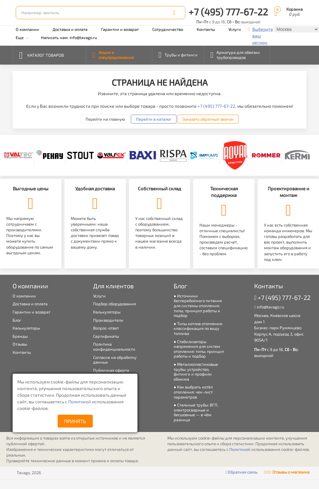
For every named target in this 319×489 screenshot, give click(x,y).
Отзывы (20, 344)
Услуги (234, 29)
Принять (75, 421)
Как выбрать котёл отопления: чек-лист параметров (193, 391)
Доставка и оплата (70, 29)
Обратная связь (242, 472)
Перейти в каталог (153, 119)
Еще (21, 37)
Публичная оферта (111, 370)
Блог (17, 320)
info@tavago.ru (269, 306)
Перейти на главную (105, 119)
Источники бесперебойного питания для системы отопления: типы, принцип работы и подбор (198, 305)
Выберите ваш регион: (262, 35)
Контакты (206, 29)
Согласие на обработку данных (115, 360)
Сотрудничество (167, 29)
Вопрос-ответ (106, 328)
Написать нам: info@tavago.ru (69, 37)
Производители (108, 320)
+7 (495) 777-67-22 (228, 11)
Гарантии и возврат (120, 29)
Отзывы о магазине (287, 472)
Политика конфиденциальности (114, 347)
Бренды (20, 336)
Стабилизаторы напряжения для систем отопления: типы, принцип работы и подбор (199, 349)
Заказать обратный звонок (207, 119)
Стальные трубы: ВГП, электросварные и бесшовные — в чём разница (196, 412)
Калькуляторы (26, 328)
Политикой (80, 401)
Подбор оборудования (114, 303)
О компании (27, 29)
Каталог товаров (41, 54)
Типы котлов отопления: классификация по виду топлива (198, 328)
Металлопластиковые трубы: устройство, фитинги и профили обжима (196, 372)
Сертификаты (106, 336)
